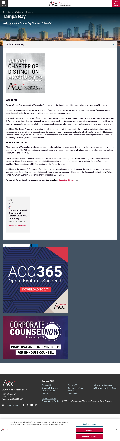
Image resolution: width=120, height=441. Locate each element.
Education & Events (49, 418)
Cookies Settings (89, 424)
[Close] (116, 429)
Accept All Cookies (89, 436)
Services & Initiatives (75, 415)
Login (116, 5)
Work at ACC (72, 412)
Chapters (29, 12)
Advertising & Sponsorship (103, 412)
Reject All (89, 430)
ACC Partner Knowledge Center (105, 415)
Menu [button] (4, 5)
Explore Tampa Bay (15, 44)
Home (4, 12)
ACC (9, 410)
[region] (60, 430)
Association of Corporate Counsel (60, 3)
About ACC (72, 418)
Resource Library (48, 412)
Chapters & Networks (15, 12)
